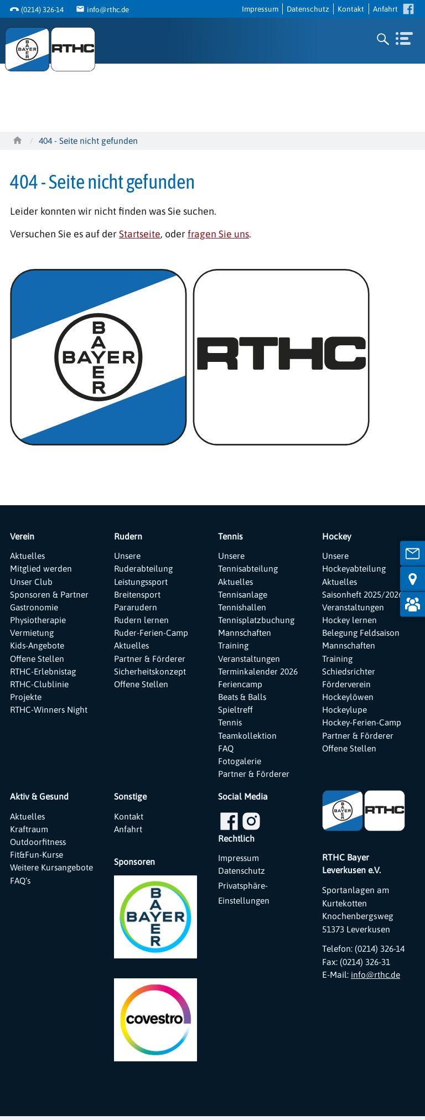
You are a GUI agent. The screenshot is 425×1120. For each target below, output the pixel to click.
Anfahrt (385, 8)
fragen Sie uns (219, 233)
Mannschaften (245, 634)
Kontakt (351, 8)
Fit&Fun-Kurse (37, 859)
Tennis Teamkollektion (248, 731)
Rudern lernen (141, 620)
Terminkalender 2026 (258, 673)
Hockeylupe (345, 712)
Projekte (26, 699)
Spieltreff (235, 712)
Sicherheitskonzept (150, 673)
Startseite (140, 233)
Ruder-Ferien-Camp (151, 634)
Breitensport (137, 594)
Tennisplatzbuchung (257, 620)
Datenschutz (308, 8)
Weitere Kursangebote (37, 878)
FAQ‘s (21, 898)
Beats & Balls (243, 699)
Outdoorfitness (39, 846)
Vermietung (32, 634)
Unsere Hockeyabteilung (355, 561)
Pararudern (136, 608)
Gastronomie (35, 608)
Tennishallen (243, 608)
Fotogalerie (240, 764)
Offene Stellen (37, 660)
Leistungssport (142, 581)
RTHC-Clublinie (40, 686)
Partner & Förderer (150, 660)
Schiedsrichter (349, 673)
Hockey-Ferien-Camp (362, 725)
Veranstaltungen (250, 660)
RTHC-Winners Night (50, 712)
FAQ (226, 751)
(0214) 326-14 (42, 9)
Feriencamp (240, 686)
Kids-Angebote (38, 646)
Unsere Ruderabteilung (144, 561)
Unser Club (31, 581)
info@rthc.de (109, 9)
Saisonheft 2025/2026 (363, 594)
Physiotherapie (39, 620)
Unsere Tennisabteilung (249, 561)
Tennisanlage (244, 594)
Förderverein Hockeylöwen (348, 692)
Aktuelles (28, 555)
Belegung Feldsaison (362, 634)
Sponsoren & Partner (50, 594)
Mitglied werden (41, 568)
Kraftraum (29, 833)
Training (234, 646)
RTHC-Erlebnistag (45, 673)
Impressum (260, 8)
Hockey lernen (350, 620)
